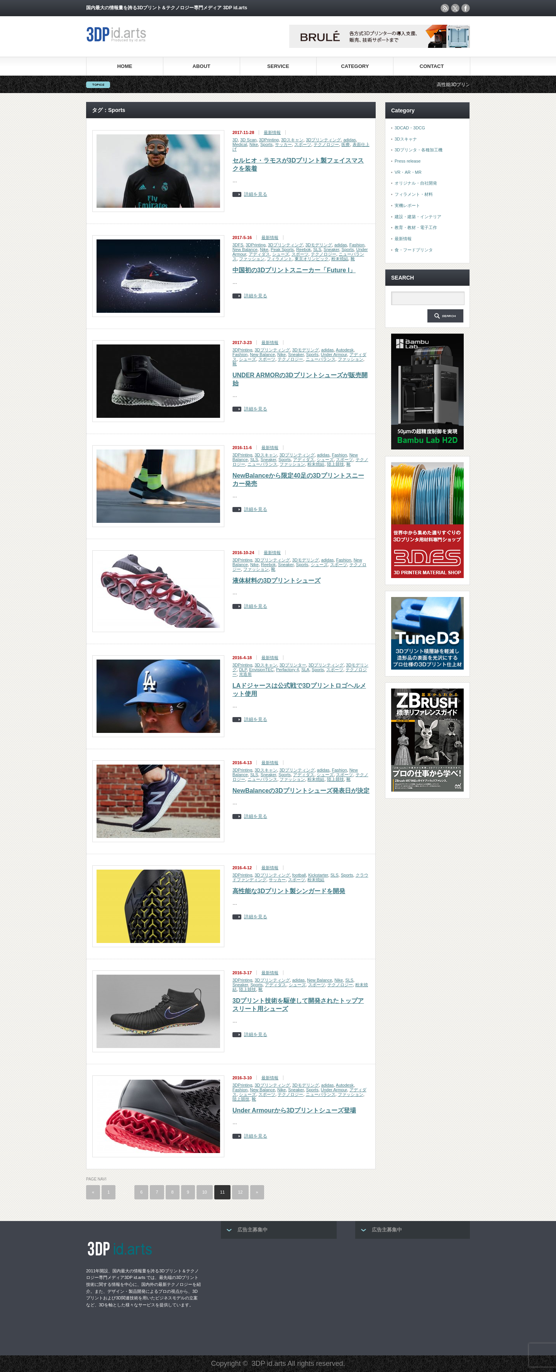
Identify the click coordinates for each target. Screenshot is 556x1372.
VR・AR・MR (408, 172)
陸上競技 (335, 464)
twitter (455, 8)
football (299, 875)
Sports (266, 144)
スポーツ (302, 144)
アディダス (259, 254)
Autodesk (345, 350)
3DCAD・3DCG (410, 127)
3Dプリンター (293, 665)
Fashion (356, 245)
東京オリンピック (312, 258)
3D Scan (248, 139)
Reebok (303, 249)
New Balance (245, 249)
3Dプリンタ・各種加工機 (418, 150)
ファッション (251, 258)
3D (235, 139)
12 (240, 1192)
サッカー (283, 144)
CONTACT (432, 66)
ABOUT (201, 66)
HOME (124, 66)
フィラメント (279, 258)
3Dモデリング (318, 245)
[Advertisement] (279, 1295)
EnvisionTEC (261, 669)
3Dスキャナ (406, 139)
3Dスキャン (292, 139)
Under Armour (334, 354)
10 (204, 1192)
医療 (345, 144)
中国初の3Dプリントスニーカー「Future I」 (294, 270)
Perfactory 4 (287, 669)
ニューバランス (321, 359)
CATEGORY (355, 66)
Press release (407, 161)
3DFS (237, 245)
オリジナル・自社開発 (416, 183)
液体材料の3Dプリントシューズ (276, 580)
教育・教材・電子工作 (416, 227)
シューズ (280, 254)
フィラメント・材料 (414, 194)
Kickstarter (318, 875)
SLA (305, 669)
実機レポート (407, 205)
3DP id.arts (269, 1363)
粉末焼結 (339, 258)
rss (445, 8)
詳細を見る (255, 194)
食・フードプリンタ (414, 250)
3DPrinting (269, 139)
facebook (465, 8)
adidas (349, 139)
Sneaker (331, 249)
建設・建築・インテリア (418, 216)
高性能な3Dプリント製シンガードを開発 (288, 891)
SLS (317, 249)
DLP (243, 669)
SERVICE (278, 66)
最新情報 (272, 132)
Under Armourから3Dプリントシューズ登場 (294, 1110)
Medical (239, 144)
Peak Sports (282, 249)
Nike (253, 144)
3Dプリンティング (323, 139)
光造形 (245, 674)
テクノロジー (326, 144)
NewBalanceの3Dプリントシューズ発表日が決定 (301, 790)
